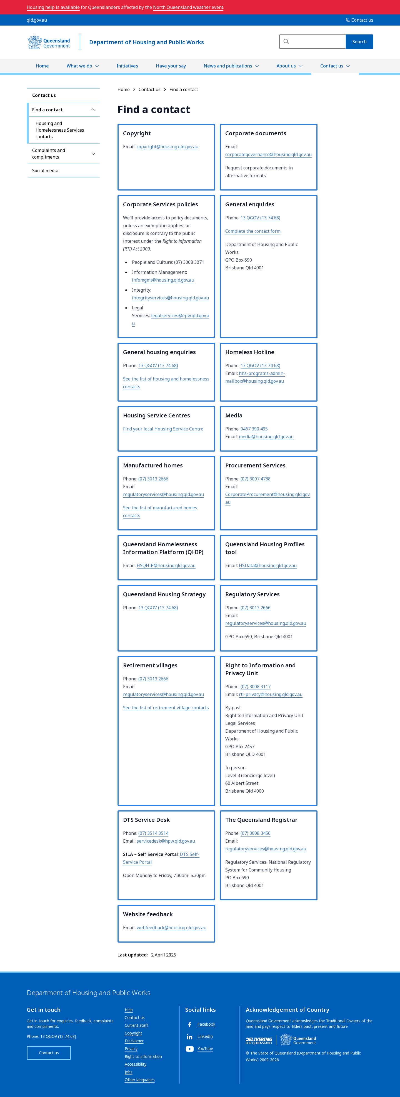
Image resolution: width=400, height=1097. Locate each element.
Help (129, 1009)
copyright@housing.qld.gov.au (167, 147)
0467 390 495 (254, 429)
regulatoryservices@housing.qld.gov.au (163, 494)
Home (42, 66)
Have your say (171, 66)
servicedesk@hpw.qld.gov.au (166, 841)
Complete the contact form (253, 231)
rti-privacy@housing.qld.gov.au (270, 694)
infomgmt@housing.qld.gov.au (163, 280)
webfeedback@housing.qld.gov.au (171, 928)
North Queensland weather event (188, 7)
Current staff (136, 1025)
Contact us (331, 66)
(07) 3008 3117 (256, 686)
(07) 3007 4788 (256, 479)
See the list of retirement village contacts (166, 708)
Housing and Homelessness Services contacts (60, 130)
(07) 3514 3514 (153, 833)
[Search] (312, 41)
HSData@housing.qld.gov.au (268, 565)
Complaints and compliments (48, 153)
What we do (79, 66)
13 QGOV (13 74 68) (260, 218)
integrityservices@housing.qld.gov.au (170, 298)
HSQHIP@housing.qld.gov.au (166, 565)
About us (286, 66)
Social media (45, 170)
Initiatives (127, 66)
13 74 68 (67, 1036)
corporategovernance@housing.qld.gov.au (268, 154)
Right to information (143, 1056)
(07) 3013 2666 (153, 479)
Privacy (131, 1048)
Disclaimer (134, 1040)
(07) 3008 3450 (256, 833)
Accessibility (135, 1064)
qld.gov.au (37, 20)
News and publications (228, 66)
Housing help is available (53, 7)
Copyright (133, 1033)
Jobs (128, 1072)
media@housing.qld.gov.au (266, 437)
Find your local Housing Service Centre (163, 429)
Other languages (140, 1079)
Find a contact (47, 110)
